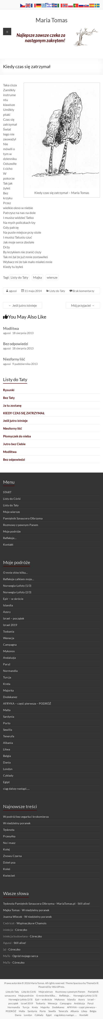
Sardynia (8, 716)
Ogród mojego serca (25, 956)
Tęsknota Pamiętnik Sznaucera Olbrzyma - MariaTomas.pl (39, 903)
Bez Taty (9, 398)
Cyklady (8, 775)
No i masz (9, 842)
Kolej (6, 849)
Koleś (6, 869)
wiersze (52, 277)
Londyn (7, 769)
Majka (37, 277)
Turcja (7, 677)
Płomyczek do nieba (17, 436)
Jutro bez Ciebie (14, 444)
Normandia (10, 670)
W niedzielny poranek (16, 823)
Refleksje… (9, 538)
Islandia (8, 605)
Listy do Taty (19, 277)
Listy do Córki (12, 498)
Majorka (8, 690)
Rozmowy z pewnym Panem (20, 525)
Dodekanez (10, 697)
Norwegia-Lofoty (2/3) (17, 592)
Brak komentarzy (83, 291)
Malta (6, 710)
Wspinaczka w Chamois (31, 923)
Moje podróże (12, 531)
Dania (7, 762)
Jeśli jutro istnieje (22, 305)
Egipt (6, 782)
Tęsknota (8, 829)
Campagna (10, 644)
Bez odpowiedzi (15, 343)
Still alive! (84, 903)
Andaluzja (9, 657)
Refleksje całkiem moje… (18, 579)
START (7, 492)
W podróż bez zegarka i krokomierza (26, 816)
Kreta (6, 684)
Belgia (7, 756)
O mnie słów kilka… (15, 572)
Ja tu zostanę (12, 405)
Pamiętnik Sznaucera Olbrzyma (23, 518)
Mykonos (9, 651)
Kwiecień (9, 875)
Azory (7, 612)
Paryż (6, 664)
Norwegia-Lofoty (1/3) (17, 585)
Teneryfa (8, 736)
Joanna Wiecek (12, 916)
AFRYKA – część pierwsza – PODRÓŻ (27, 703)
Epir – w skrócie (13, 598)
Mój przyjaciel (83, 305)
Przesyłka (9, 836)
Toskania (8, 631)
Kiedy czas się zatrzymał (24, 413)
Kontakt (8, 544)
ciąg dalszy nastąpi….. (16, 788)
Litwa (6, 749)
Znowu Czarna (12, 856)
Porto (6, 723)
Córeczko (21, 929)
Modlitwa (11, 328)
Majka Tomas (11, 910)
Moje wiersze (11, 511)
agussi (13, 291)
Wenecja (8, 638)
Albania (8, 742)
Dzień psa (9, 862)
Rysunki (8, 390)
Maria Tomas (51, 20)
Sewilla (7, 729)
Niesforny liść (14, 359)
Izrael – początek (13, 618)
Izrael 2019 (10, 625)
